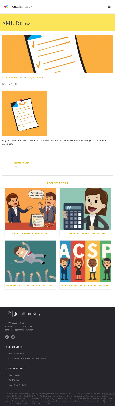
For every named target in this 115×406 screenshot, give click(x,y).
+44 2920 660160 (25, 326)
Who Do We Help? (16, 353)
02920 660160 (18, 322)
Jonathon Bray (11, 77)
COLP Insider (13, 375)
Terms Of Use (11, 394)
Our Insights (13, 379)
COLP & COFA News (16, 384)
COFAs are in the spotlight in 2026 (85, 233)
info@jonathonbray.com (22, 329)
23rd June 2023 (33, 77)
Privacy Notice (38, 394)
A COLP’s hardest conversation (30, 233)
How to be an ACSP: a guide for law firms (85, 285)
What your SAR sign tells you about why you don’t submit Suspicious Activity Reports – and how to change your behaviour (31, 285)
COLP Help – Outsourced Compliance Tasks (27, 358)
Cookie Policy (24, 394)
